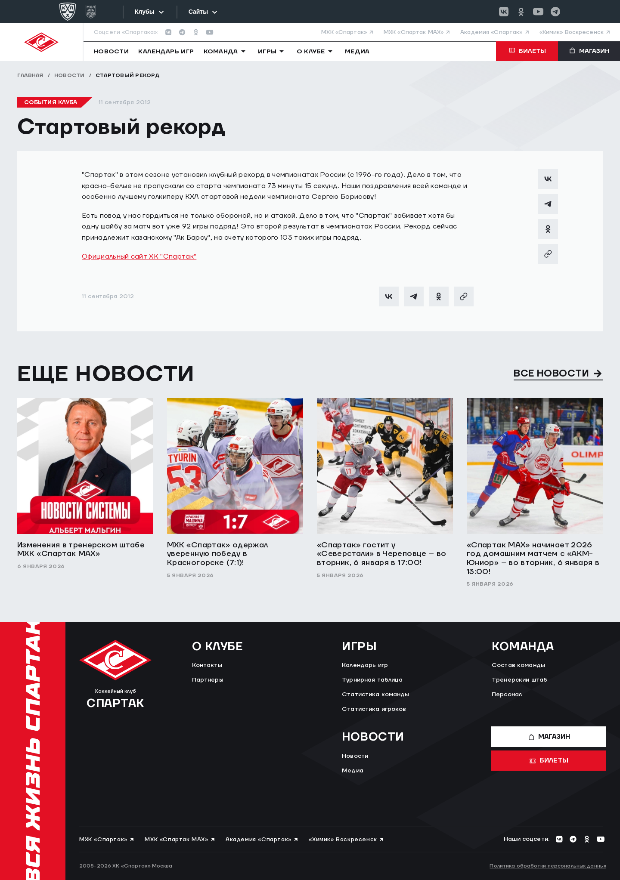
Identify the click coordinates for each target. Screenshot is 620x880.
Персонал (507, 694)
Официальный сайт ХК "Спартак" (139, 256)
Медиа (352, 771)
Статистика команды (375, 694)
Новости (69, 75)
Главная (30, 75)
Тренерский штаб (519, 680)
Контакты (207, 665)
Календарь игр (365, 665)
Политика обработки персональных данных (548, 866)
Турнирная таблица (372, 680)
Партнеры (207, 680)
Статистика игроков (374, 709)
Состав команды (518, 665)
